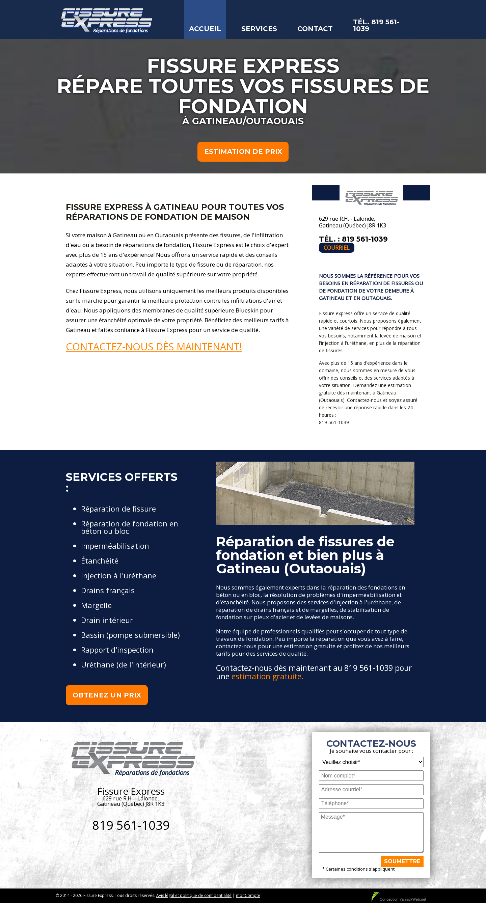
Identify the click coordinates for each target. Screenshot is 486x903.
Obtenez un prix (107, 695)
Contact (315, 29)
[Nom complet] (371, 776)
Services (259, 29)
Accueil (205, 29)
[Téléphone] (371, 804)
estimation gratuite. (268, 676)
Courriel (337, 248)
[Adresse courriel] (371, 790)
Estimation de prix (243, 152)
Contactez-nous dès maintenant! (154, 346)
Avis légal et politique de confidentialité (194, 896)
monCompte (248, 896)
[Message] (371, 833)
